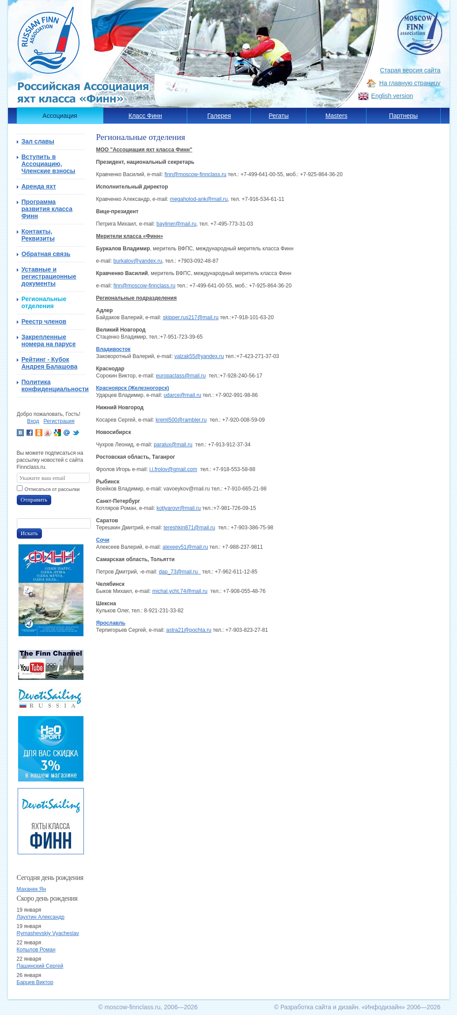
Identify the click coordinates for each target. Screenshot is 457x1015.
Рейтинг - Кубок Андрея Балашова (50, 363)
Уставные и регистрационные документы (49, 276)
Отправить (34, 499)
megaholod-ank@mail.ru (199, 199)
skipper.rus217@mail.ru (191, 317)
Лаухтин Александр (40, 917)
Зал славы (38, 141)
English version (392, 95)
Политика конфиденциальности (53, 385)
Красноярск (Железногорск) (132, 388)
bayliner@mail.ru (176, 224)
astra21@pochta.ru (188, 630)
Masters (336, 115)
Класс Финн (145, 115)
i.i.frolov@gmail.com (173, 469)
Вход (33, 421)
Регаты (279, 115)
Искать (29, 533)
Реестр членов (44, 321)
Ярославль (110, 623)
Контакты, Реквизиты (38, 235)
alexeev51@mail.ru (185, 547)
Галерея (219, 115)
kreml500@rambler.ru (181, 420)
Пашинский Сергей (40, 966)
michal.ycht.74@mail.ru (180, 591)
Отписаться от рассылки (52, 489)
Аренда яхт (39, 186)
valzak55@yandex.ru (199, 356)
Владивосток (113, 349)
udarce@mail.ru (182, 395)
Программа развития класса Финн (47, 208)
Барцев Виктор (35, 982)
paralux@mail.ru (173, 444)
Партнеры (403, 115)
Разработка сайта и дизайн (319, 1007)
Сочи (103, 540)
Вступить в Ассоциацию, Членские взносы (49, 163)
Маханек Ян (31, 889)
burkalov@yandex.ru (137, 261)
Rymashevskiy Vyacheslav (48, 933)
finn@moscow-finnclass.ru (195, 174)
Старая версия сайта (410, 70)
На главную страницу (410, 83)
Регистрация (59, 421)
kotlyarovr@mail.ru (178, 508)
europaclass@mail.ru (181, 376)
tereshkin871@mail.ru (189, 527)
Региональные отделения (44, 302)
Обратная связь (46, 253)
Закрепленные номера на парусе (49, 340)
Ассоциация (59, 115)
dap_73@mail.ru (180, 572)
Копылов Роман (36, 950)
